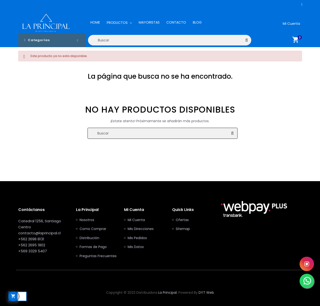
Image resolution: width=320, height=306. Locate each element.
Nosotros (87, 220)
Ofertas (182, 220)
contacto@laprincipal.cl (39, 233)
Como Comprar (93, 229)
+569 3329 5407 (32, 251)
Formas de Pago (93, 247)
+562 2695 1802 (31, 245)
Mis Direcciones (141, 229)
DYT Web (206, 292)
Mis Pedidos (137, 238)
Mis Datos (136, 247)
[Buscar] (169, 40)
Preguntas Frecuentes (98, 256)
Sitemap (183, 229)
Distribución (89, 238)
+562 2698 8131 (300, 4)
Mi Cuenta (136, 220)
